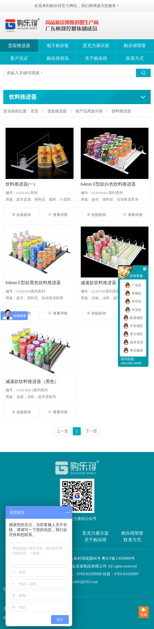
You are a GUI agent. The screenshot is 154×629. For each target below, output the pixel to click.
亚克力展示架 (96, 45)
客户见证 (19, 58)
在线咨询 (21, 215)
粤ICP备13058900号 (118, 558)
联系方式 (135, 58)
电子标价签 (58, 45)
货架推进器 (19, 45)
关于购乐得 (96, 58)
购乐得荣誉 (135, 45)
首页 (34, 111)
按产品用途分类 (89, 111)
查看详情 (57, 215)
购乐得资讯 (58, 58)
